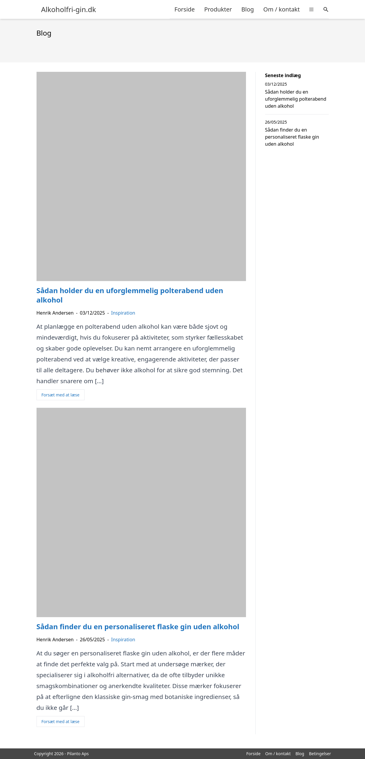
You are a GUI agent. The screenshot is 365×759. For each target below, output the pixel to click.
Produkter (218, 9)
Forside (184, 9)
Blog (247, 9)
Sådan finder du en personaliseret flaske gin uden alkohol (292, 137)
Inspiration (123, 313)
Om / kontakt (281, 9)
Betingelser (320, 753)
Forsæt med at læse (61, 395)
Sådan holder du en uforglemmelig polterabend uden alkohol (295, 99)
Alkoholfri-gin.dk (68, 9)
